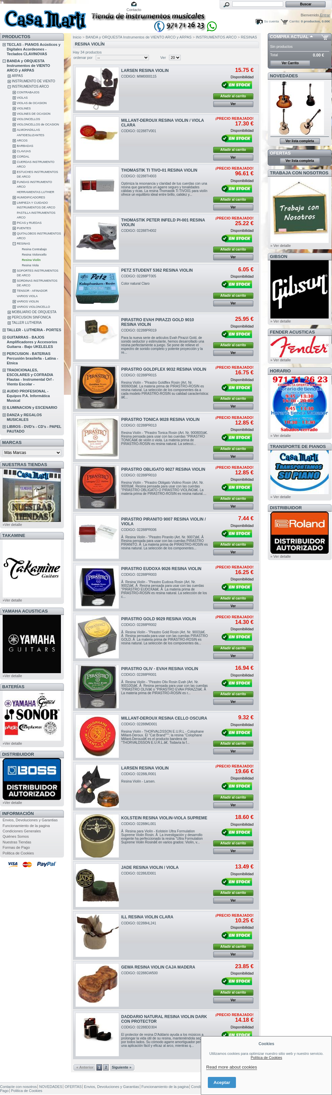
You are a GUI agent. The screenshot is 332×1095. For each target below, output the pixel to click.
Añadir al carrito (233, 96)
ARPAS (17, 76)
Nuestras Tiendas (17, 842)
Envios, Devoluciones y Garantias (30, 820)
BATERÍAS (13, 686)
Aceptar (222, 1082)
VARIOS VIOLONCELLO (33, 306)
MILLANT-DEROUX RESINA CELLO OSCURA (164, 718)
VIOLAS (22, 97)
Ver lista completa (299, 141)
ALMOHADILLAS (28, 129)
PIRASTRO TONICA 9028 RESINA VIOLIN (160, 419)
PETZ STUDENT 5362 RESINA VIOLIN (157, 270)
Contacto (134, 10)
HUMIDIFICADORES (31, 197)
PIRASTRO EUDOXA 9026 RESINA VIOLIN (161, 568)
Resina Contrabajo (34, 249)
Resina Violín (31, 260)
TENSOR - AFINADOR (32, 290)
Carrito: (294, 21)
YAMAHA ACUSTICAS (25, 611)
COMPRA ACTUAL (289, 36)
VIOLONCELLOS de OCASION (38, 124)
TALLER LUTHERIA (27, 323)
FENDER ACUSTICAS (292, 332)
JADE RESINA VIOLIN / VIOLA (150, 867)
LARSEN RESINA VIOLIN (145, 70)
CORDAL (23, 156)
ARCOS (22, 140)
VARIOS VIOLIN (27, 301)
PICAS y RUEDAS (29, 222)
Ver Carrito (290, 63)
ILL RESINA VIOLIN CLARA (147, 917)
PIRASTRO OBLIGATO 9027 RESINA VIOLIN (163, 469)
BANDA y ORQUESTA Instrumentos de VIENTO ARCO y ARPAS (28, 65)
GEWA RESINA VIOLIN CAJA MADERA (158, 967)
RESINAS (23, 243)
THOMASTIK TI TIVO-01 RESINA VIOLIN (159, 170)
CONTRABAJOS (28, 92)
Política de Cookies (266, 1058)
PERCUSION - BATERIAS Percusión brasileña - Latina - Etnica (32, 358)
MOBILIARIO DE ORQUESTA (34, 312)
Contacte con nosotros (18, 1087)
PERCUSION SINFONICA (31, 317)
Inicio (77, 37)
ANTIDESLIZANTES (30, 135)
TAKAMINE (13, 535)
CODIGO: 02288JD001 (138, 873)
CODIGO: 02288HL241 (138, 923)
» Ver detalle (280, 246)
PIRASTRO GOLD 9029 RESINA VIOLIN (158, 619)
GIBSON (278, 256)
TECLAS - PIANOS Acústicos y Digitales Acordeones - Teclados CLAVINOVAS (33, 49)
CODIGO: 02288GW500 (139, 973)
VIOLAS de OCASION (32, 103)
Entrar (325, 15)
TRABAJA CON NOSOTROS (299, 172)
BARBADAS (25, 146)
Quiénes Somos (16, 836)
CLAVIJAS (24, 151)
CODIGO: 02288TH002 (138, 231)
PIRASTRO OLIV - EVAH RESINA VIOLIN (159, 668)
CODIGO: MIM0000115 (139, 76)
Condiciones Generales (22, 831)
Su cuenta (271, 21)
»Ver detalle (12, 525)
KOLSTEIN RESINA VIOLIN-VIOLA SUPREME (164, 818)
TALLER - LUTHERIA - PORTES (34, 330)
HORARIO (280, 370)
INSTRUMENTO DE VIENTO (33, 81)
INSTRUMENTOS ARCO (30, 86)
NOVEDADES (284, 75)
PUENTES (24, 228)
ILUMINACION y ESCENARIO (32, 407)
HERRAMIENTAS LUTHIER (35, 192)
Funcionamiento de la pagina (26, 826)
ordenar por (83, 58)
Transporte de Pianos (298, 446)
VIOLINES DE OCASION (34, 113)
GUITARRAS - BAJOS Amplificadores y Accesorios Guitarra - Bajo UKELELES (32, 342)
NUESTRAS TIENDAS (24, 464)
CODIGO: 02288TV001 (138, 131)
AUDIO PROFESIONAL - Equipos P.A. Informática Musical (28, 395)
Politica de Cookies (18, 853)
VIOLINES (24, 108)
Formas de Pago (16, 847)
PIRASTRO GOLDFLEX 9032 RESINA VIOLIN (163, 369)
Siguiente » (122, 1067)
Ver (163, 58)
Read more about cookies (231, 1067)
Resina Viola (30, 265)
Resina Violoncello (34, 254)
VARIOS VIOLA (27, 296)
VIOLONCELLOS (28, 119)
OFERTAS (280, 153)
